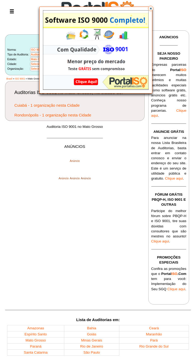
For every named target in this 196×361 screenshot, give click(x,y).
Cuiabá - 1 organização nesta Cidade (47, 105)
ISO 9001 (20, 78)
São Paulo (92, 352)
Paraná (36, 346)
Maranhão (154, 334)
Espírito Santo (35, 334)
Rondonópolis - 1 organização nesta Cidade (52, 115)
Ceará (154, 328)
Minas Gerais (91, 340)
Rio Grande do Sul (154, 346)
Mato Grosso (36, 340)
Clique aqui (174, 178)
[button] (150, 8)
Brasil (9, 78)
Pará (154, 340)
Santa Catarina (35, 352)
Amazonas (35, 328)
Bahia (91, 328)
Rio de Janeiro (91, 346)
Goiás (91, 334)
